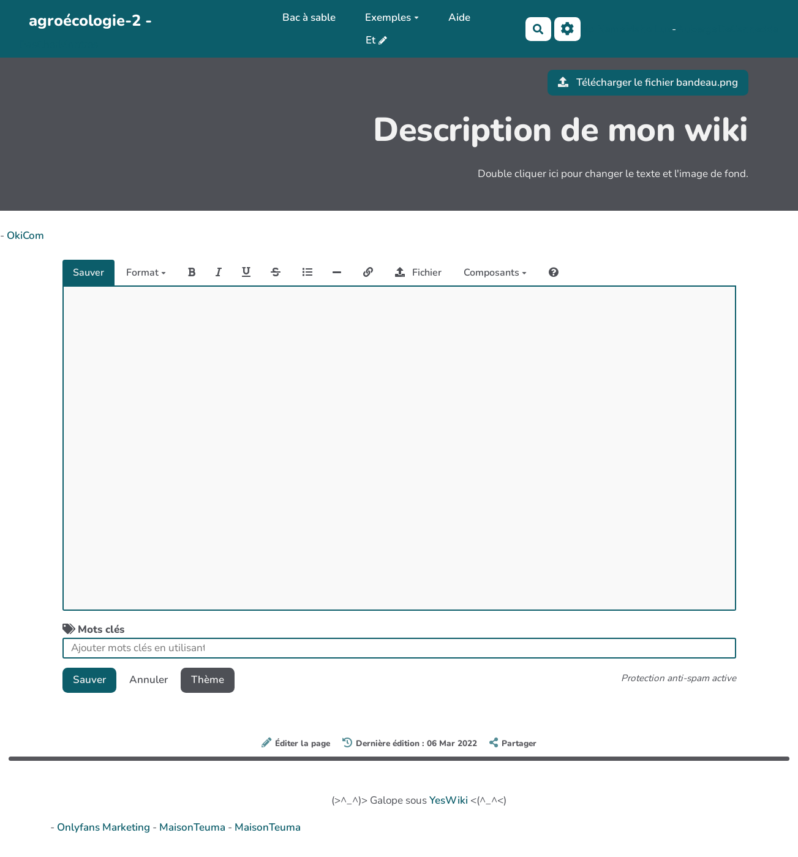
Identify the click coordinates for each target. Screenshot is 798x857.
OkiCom (25, 235)
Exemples (392, 17)
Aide (459, 17)
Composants (495, 272)
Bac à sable (309, 17)
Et (370, 40)
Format (146, 272)
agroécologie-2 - (90, 20)
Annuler (148, 680)
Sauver (88, 272)
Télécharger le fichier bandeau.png (648, 82)
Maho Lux (648, 29)
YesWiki (448, 800)
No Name (603, 29)
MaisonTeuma (193, 827)
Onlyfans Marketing (104, 827)
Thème (207, 680)
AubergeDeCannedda (727, 29)
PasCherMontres (59, 44)
